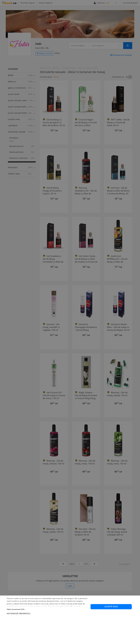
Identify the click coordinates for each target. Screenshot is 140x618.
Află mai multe (75, 615)
